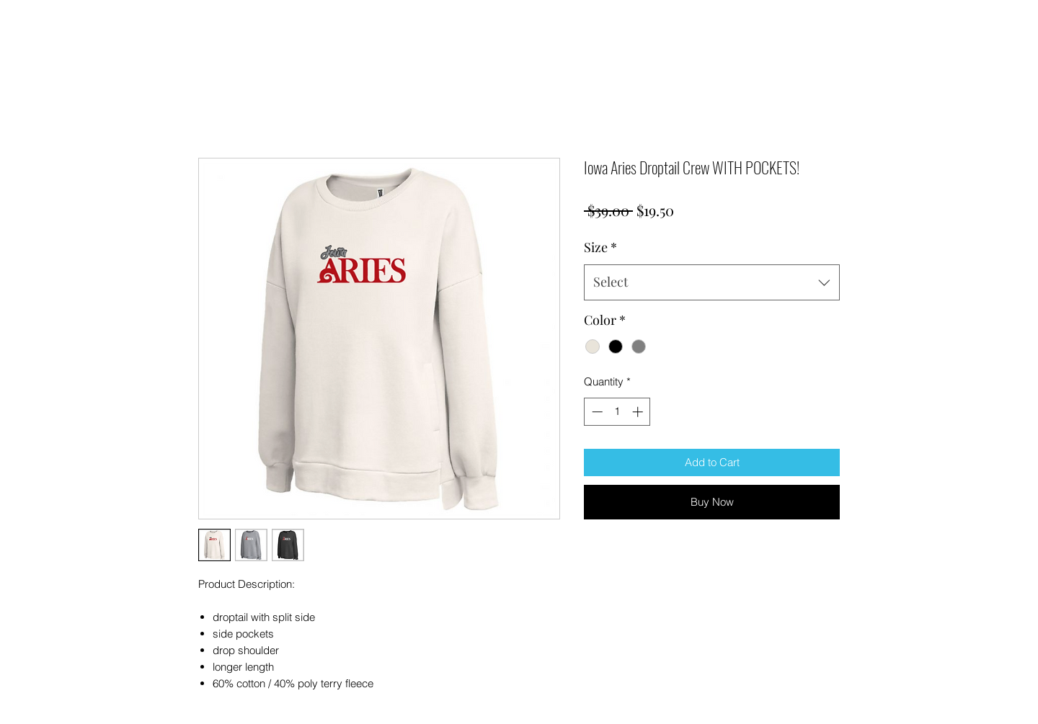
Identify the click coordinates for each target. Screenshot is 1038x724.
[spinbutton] (617, 411)
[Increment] (639, 411)
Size (600, 247)
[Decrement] (596, 411)
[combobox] (712, 282)
